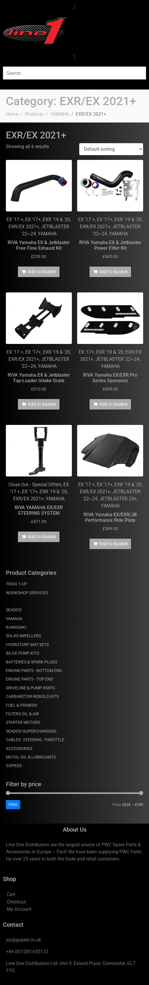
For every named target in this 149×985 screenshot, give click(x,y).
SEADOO (14, 609)
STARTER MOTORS (23, 722)
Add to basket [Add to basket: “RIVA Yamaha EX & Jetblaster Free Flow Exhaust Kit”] (42, 271)
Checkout (16, 902)
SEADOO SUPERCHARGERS (31, 731)
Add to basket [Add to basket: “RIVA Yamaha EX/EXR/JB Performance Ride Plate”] (113, 544)
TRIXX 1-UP (16, 584)
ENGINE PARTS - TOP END (29, 679)
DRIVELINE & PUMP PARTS (30, 688)
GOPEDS (14, 765)
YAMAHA (14, 618)
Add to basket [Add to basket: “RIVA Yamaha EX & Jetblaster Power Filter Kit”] (113, 271)
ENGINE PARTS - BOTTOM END (34, 670)
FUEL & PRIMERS (21, 705)
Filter (13, 804)
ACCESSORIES (19, 748)
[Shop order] (111, 149)
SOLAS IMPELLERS (23, 635)
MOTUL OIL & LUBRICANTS (31, 757)
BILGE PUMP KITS (22, 653)
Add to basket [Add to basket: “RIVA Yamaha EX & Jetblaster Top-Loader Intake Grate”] (42, 404)
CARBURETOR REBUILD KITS (32, 696)
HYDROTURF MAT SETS (27, 644)
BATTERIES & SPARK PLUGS (31, 662)
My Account (19, 909)
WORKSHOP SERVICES (27, 592)
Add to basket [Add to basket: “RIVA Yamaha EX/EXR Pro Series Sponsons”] (113, 404)
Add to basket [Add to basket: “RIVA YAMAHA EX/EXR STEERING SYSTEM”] (42, 536)
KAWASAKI (16, 627)
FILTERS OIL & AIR (22, 713)
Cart (11, 894)
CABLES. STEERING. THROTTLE (35, 739)
